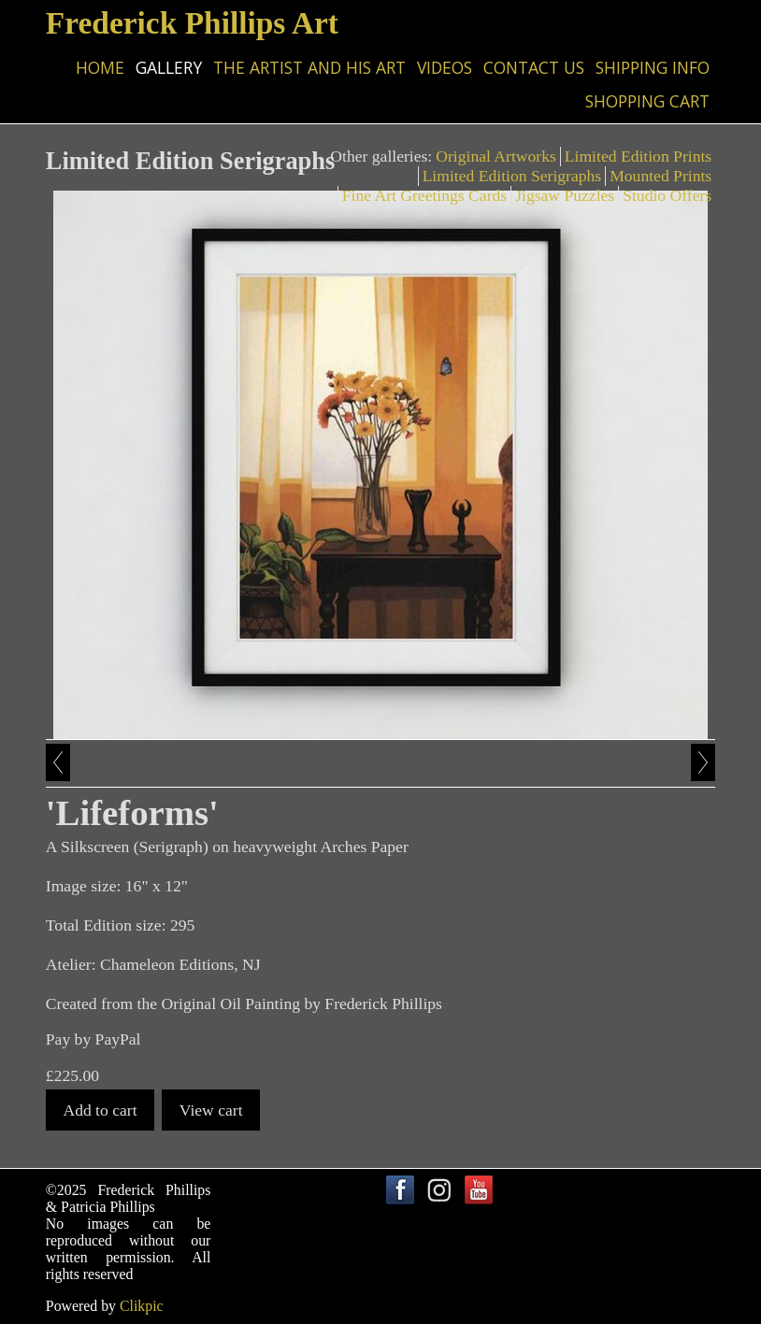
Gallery (169, 67)
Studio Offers (667, 195)
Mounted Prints (660, 175)
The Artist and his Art (309, 67)
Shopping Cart (647, 101)
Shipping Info (653, 67)
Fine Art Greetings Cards (424, 195)
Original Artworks (496, 156)
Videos (444, 67)
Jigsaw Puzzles (564, 195)
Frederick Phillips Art (192, 23)
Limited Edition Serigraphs (512, 175)
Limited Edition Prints (638, 156)
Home (100, 67)
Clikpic (142, 1306)
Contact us (533, 67)
